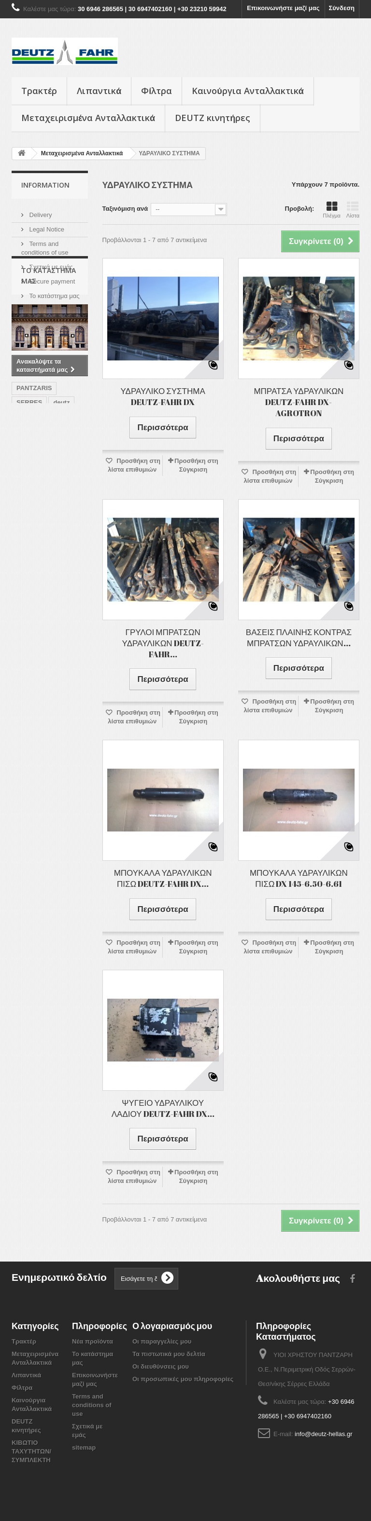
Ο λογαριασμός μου (172, 1325)
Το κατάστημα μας (54, 292)
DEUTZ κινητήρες (212, 117)
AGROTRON (34, 593)
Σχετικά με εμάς (50, 263)
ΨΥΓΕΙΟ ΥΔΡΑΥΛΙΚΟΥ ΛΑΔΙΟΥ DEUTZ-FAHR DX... (163, 1108)
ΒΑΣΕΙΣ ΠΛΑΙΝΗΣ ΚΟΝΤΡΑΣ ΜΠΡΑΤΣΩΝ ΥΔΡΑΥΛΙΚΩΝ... (299, 637)
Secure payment (51, 277)
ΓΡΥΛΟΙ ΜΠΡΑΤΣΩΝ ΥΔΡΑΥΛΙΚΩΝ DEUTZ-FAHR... (163, 643)
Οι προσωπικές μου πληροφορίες (182, 1379)
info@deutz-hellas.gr (323, 1434)
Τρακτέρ (39, 90)
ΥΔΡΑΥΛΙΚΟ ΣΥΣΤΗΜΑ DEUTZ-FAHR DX (162, 396)
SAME (25, 579)
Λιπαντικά (99, 90)
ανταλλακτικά (36, 521)
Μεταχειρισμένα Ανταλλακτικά (88, 117)
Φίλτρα (156, 90)
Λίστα (352, 209)
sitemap (84, 1447)
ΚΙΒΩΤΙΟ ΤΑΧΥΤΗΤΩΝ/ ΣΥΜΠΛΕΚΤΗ (31, 1451)
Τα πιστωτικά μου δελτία (168, 1354)
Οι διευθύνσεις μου (160, 1366)
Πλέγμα (332, 209)
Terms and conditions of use (92, 1405)
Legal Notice (46, 225)
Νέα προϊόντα (92, 1341)
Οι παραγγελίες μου (161, 1341)
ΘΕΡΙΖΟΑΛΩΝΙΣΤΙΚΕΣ (49, 564)
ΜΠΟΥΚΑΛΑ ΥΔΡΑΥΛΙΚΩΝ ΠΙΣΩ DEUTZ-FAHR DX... (163, 878)
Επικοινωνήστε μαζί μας (283, 8)
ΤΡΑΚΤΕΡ (58, 535)
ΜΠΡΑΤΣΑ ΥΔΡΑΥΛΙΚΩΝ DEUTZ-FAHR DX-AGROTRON (298, 402)
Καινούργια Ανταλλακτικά (248, 90)
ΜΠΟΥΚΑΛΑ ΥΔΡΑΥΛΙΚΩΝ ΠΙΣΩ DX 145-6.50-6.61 (299, 878)
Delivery (40, 211)
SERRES (29, 506)
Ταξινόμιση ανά (125, 208)
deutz (61, 506)
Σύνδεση (342, 8)
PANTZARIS (34, 492)
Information (45, 185)
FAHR (24, 535)
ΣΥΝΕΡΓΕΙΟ (34, 550)
